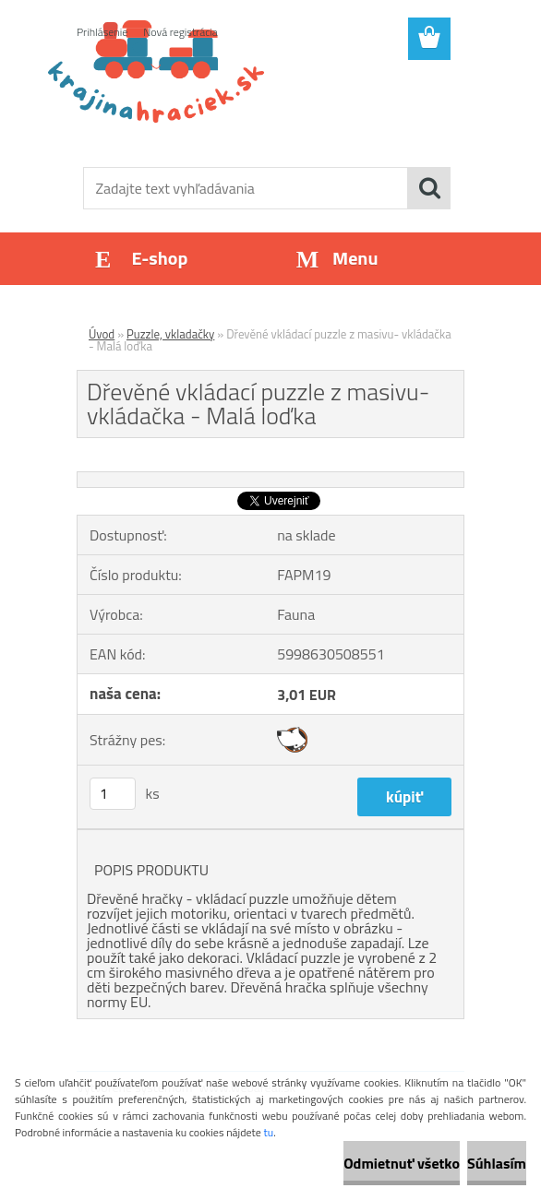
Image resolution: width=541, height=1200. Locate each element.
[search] (429, 188)
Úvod (101, 334)
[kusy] (113, 794)
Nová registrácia (180, 32)
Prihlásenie (102, 32)
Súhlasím (496, 1163)
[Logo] (259, 107)
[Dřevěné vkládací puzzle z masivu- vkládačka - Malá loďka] (270, 480)
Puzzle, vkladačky (170, 334)
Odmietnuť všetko (401, 1163)
